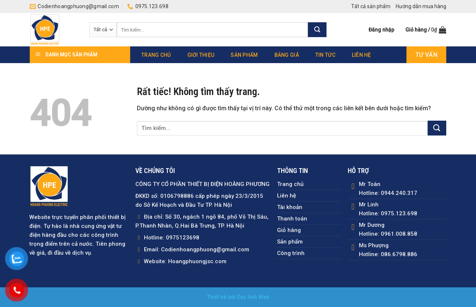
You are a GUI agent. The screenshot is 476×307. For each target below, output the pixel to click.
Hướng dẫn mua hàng (421, 6)
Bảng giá (286, 55)
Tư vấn (426, 54)
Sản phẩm (244, 55)
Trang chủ (156, 55)
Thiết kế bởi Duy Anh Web (238, 297)
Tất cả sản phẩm (370, 6)
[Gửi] (317, 29)
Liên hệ (361, 55)
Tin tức (325, 55)
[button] (381, 29)
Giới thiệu (201, 55)
